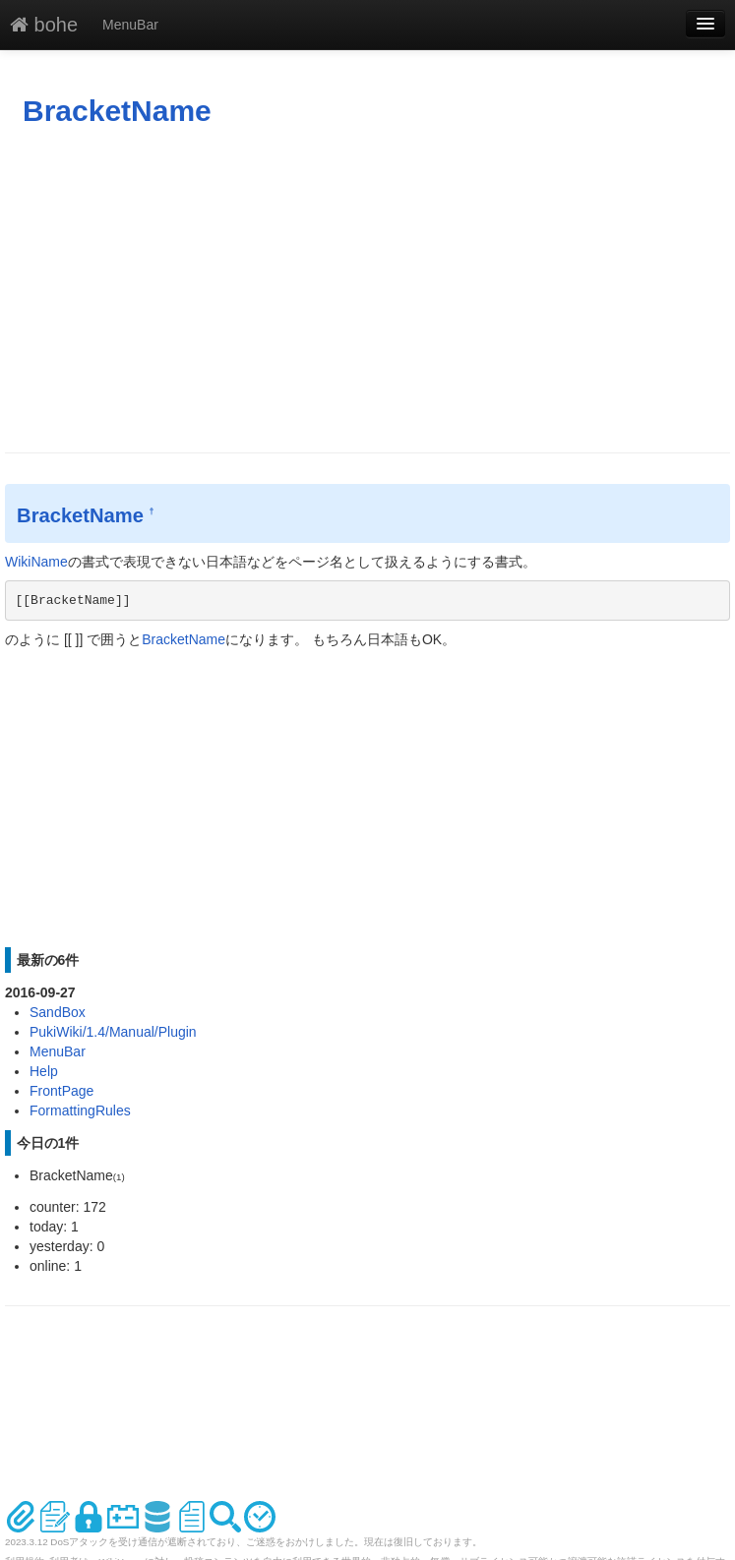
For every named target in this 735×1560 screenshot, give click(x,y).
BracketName (117, 110)
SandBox (58, 1012)
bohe (44, 24)
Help (44, 1071)
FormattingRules (80, 1110)
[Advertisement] (367, 290)
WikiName (36, 562)
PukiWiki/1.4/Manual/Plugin (113, 1032)
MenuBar (130, 24)
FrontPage (61, 1091)
